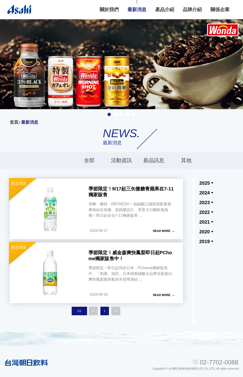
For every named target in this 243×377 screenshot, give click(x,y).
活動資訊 (121, 160)
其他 (186, 160)
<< (93, 311)
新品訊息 (153, 160)
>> (115, 311)
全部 (89, 160)
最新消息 (29, 122)
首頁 (14, 122)
